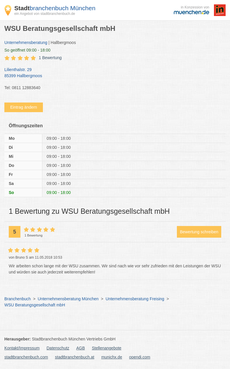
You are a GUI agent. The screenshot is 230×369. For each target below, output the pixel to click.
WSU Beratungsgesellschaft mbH (34, 305)
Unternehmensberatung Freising (135, 298)
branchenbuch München (54, 8)
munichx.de (111, 357)
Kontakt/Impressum (22, 348)
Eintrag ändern (23, 107)
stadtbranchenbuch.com (26, 357)
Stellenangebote (106, 348)
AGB (80, 348)
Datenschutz (58, 348)
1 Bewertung (50, 57)
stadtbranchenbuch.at (74, 357)
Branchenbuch (17, 298)
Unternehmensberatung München (68, 298)
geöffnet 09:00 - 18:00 (27, 50)
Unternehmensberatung (25, 42)
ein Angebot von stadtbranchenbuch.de (44, 14)
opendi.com (139, 357)
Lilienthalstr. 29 (112, 73)
